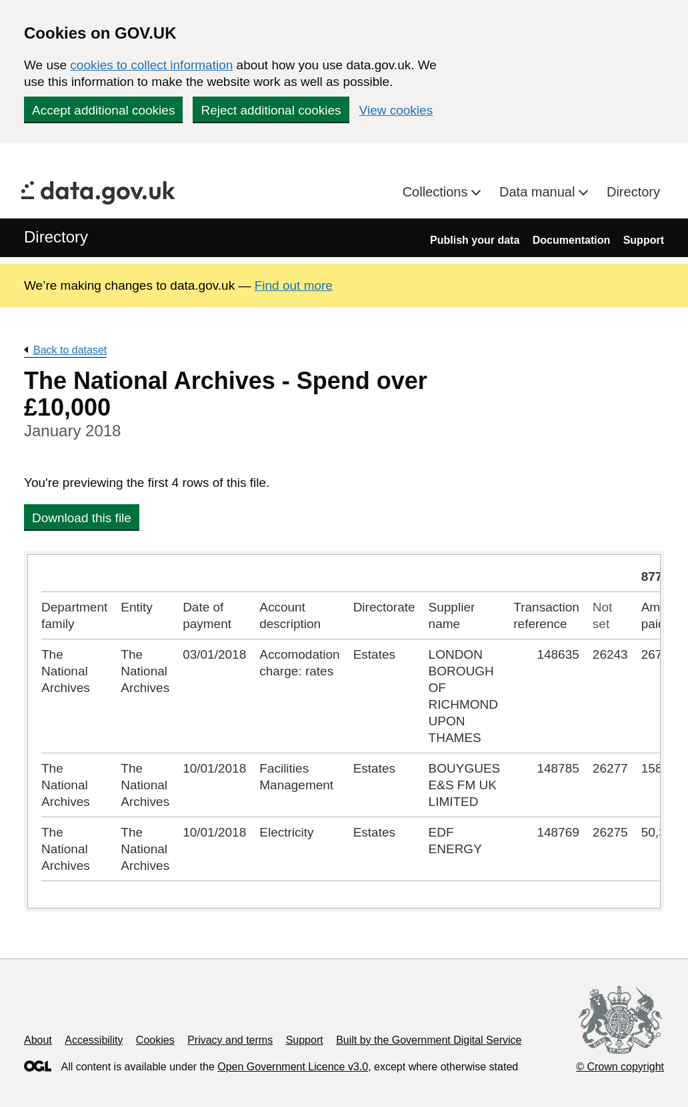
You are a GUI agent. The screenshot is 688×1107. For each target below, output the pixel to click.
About (38, 1040)
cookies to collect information (151, 65)
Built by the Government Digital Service (428, 1040)
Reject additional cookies (271, 110)
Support (643, 240)
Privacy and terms (230, 1040)
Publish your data (474, 240)
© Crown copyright (620, 1066)
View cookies (396, 110)
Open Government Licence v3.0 (292, 1066)
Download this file (81, 518)
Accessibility (94, 1040)
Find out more (294, 285)
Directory (633, 191)
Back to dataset (70, 350)
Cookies (155, 1040)
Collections (437, 191)
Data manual (539, 191)
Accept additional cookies (103, 110)
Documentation (571, 240)
